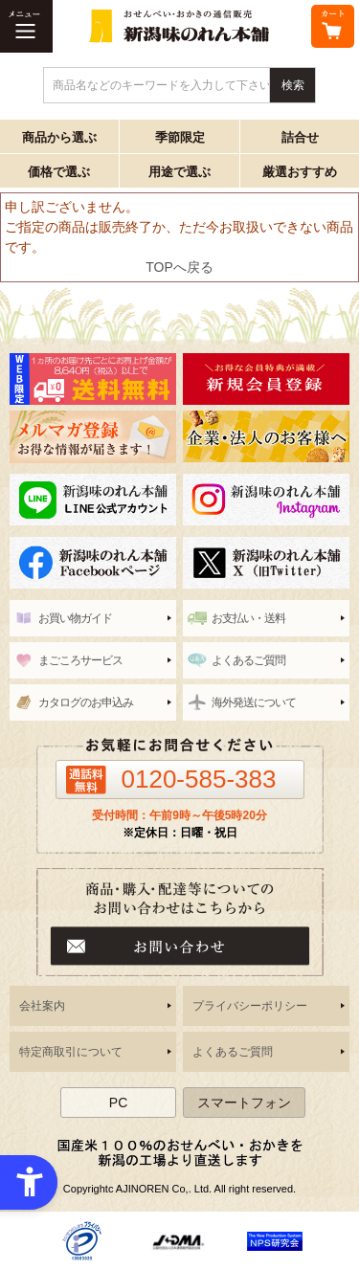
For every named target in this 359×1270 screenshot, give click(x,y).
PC (118, 1102)
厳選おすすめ (299, 172)
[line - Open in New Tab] (93, 499)
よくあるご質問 (248, 660)
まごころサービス (80, 660)
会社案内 (42, 1006)
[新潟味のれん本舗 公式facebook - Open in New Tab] (93, 563)
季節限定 (180, 137)
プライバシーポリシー (249, 1006)
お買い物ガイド (75, 618)
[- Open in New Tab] (81, 1240)
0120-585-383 (199, 779)
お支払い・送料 (248, 618)
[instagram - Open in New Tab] (266, 499)
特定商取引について (71, 1051)
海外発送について (254, 702)
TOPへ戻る (179, 267)
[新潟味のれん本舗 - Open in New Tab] (266, 379)
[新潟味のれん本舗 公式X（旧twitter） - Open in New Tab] (266, 563)
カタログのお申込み (85, 702)
